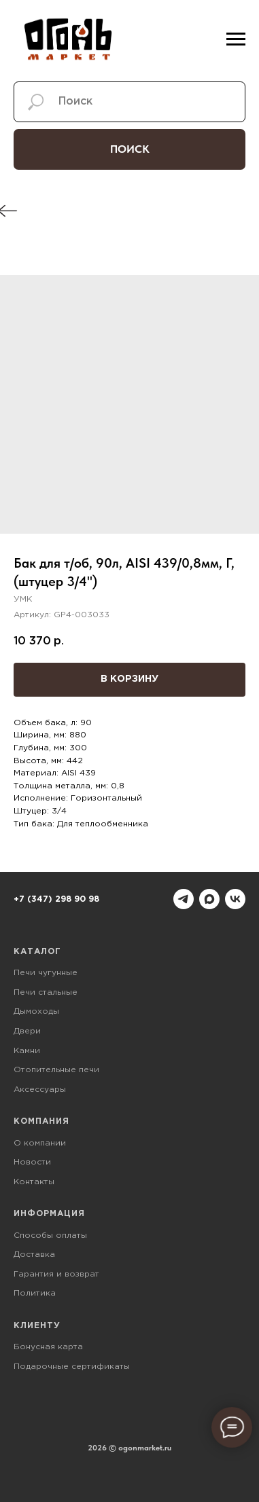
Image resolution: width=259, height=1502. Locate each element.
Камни (27, 1051)
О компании (40, 1143)
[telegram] (183, 899)
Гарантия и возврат (56, 1274)
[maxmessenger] (209, 899)
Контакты (34, 1182)
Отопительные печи (56, 1070)
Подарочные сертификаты (72, 1366)
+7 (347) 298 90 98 (56, 899)
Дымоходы (36, 1011)
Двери (27, 1031)
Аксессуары (40, 1089)
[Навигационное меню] (235, 39)
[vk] (235, 899)
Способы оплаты (50, 1235)
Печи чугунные (45, 972)
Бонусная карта (48, 1347)
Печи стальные (45, 992)
